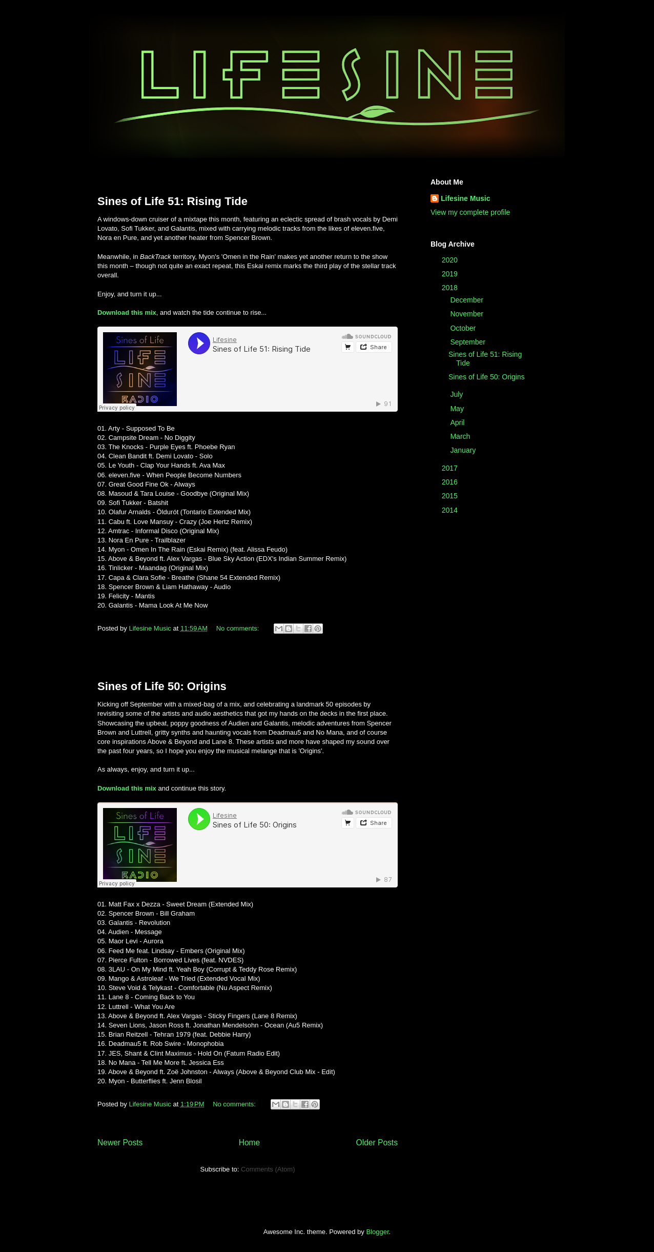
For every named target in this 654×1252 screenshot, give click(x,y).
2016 (451, 482)
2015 (451, 496)
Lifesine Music (465, 198)
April (458, 422)
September (468, 342)
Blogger (377, 1232)
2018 (451, 288)
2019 (451, 274)
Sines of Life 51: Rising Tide (172, 201)
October (464, 328)
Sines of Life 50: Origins (162, 686)
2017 (451, 468)
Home (249, 1142)
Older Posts (377, 1142)
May (457, 409)
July (457, 394)
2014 (451, 510)
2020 (451, 260)
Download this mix (126, 312)
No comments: (238, 628)
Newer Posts (119, 1142)
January (464, 450)
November (467, 314)
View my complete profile (470, 212)
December (467, 300)
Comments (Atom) (268, 1169)
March (461, 436)
